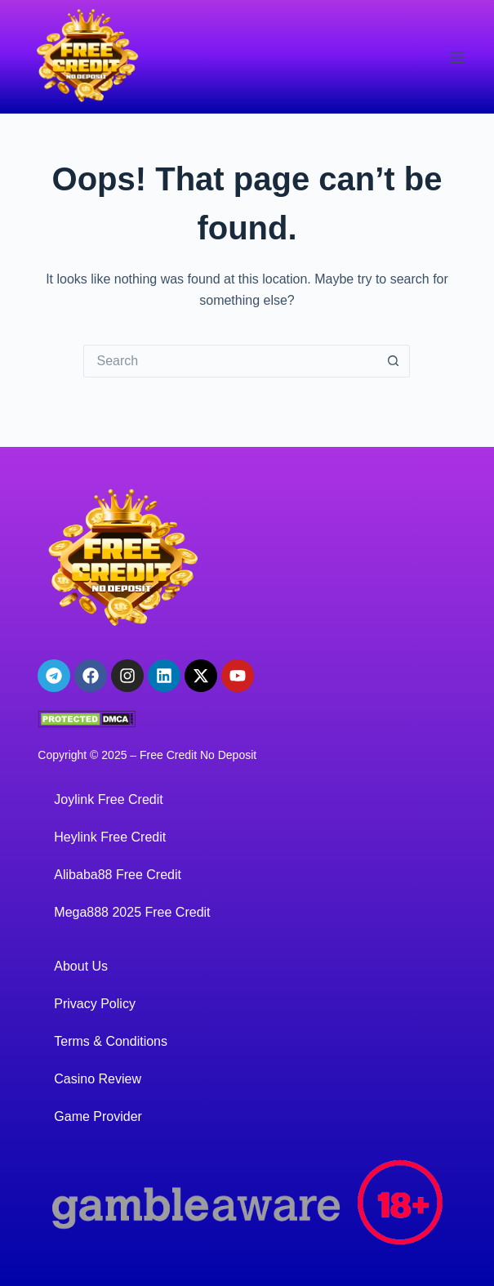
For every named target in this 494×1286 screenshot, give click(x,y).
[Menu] (457, 57)
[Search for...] (230, 361)
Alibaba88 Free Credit (117, 875)
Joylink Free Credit (108, 799)
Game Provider (98, 1116)
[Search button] (393, 361)
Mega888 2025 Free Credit (132, 912)
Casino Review (97, 1079)
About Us (81, 966)
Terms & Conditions (110, 1041)
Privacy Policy (95, 1004)
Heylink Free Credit (110, 837)
